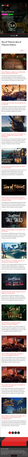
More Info (13, 35)
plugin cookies (25, 454)
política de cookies (14, 453)
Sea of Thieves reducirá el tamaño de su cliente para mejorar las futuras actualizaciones (13, 417)
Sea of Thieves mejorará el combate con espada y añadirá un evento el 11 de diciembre (13, 135)
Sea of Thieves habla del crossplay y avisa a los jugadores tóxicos (12, 354)
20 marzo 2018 (14, 16)
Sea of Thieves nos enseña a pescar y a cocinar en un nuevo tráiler (13, 261)
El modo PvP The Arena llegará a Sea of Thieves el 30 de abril (13, 292)
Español (3, 18)
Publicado (11, 14)
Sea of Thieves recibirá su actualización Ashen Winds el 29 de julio (13, 72)
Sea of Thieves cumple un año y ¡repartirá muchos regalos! (11, 323)
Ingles (9, 18)
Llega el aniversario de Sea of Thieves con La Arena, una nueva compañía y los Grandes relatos (13, 199)
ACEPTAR (14, 455)
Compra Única (5, 14)
